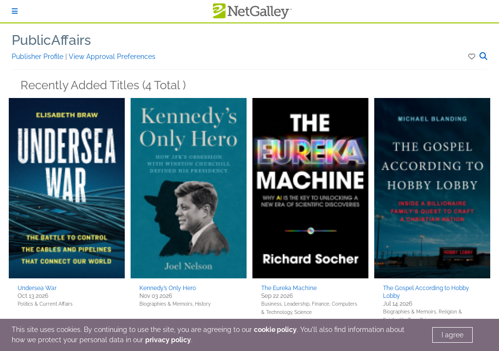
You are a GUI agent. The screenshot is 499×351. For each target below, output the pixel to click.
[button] (472, 56)
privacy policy (168, 340)
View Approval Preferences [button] (112, 56)
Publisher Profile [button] (38, 56)
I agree (452, 335)
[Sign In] (14, 11)
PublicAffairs (51, 40)
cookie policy (275, 329)
